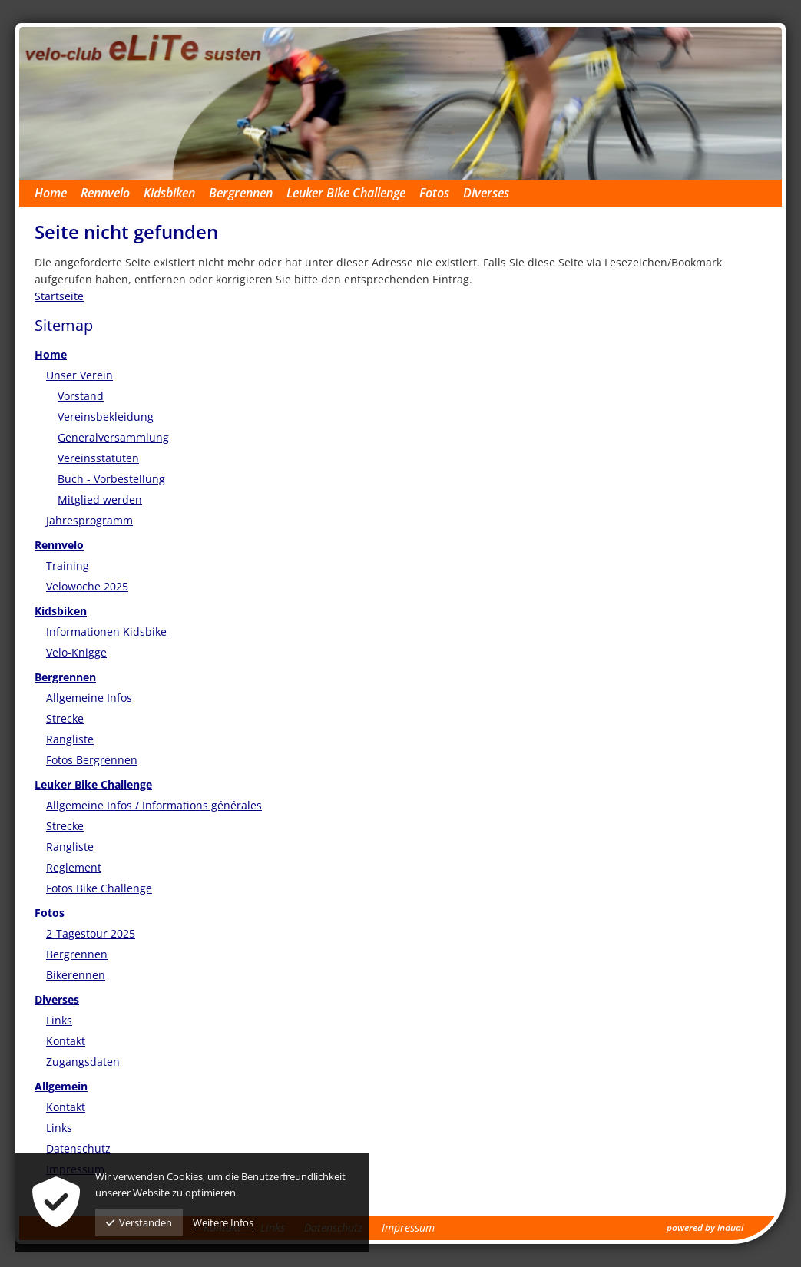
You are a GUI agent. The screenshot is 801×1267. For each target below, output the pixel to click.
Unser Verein (79, 375)
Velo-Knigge (76, 652)
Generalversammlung (113, 437)
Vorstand (81, 396)
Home (51, 354)
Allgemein (61, 1086)
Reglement (73, 867)
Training (67, 565)
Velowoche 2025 (87, 586)
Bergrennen (65, 677)
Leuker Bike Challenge (93, 784)
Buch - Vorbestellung (111, 478)
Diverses (57, 999)
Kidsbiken (61, 611)
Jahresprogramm (89, 520)
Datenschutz (78, 1148)
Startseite (59, 296)
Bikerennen (75, 975)
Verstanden (139, 1222)
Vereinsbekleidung (106, 416)
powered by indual (705, 1227)
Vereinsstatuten (98, 458)
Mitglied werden (100, 499)
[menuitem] (58, 193)
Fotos (50, 912)
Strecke (65, 718)
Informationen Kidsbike (106, 631)
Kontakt (65, 1041)
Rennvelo (59, 545)
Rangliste (70, 739)
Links (59, 1020)
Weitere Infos (223, 1222)
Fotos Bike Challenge (99, 888)
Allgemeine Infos (89, 697)
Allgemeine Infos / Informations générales (154, 805)
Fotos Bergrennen (91, 760)
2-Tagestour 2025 (90, 933)
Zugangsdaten (83, 1061)
